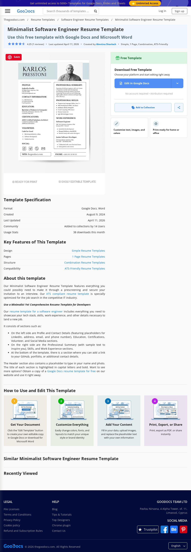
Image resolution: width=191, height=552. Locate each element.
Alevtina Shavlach (106, 44)
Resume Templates (43, 19)
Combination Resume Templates (84, 262)
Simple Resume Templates (88, 250)
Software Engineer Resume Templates (85, 19)
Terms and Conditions (17, 514)
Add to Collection (143, 107)
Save (13, 57)
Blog (54, 509)
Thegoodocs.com (14, 19)
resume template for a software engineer (36, 311)
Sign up (179, 11)
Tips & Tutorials (62, 514)
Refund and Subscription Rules (23, 530)
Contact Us (58, 530)
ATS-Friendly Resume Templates (85, 268)
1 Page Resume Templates (88, 256)
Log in (162, 11)
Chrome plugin (61, 525)
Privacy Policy (12, 520)
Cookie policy (12, 525)
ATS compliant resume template (67, 294)
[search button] (96, 11)
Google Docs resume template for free (71, 371)
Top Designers (61, 520)
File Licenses (11, 509)
